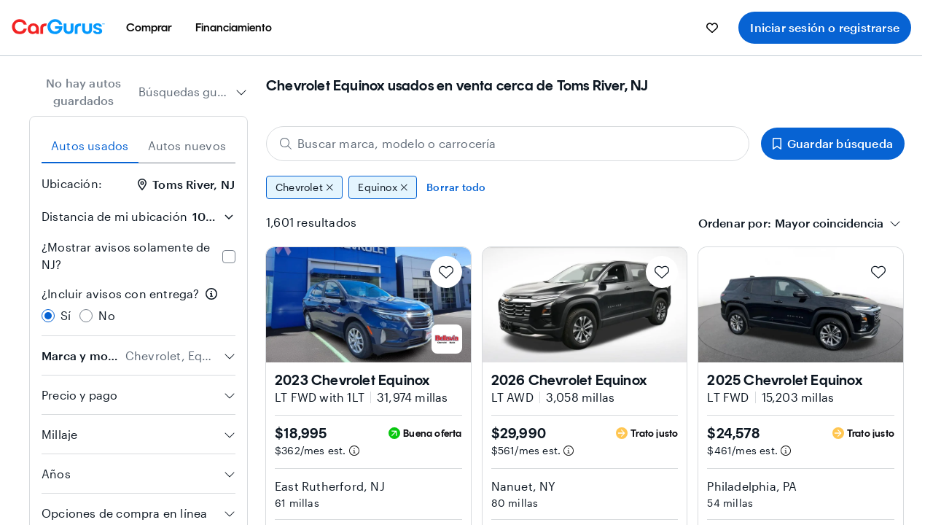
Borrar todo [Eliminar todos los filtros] (455, 187)
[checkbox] (228, 256)
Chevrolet (304, 187)
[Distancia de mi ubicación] (213, 216)
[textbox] (829, 223)
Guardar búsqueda (833, 143)
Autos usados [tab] (89, 145)
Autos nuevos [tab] (187, 145)
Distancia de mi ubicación (114, 216)
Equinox (382, 187)
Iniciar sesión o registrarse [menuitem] (824, 27)
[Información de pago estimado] (354, 450)
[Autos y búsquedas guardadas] (712, 27)
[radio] (48, 315)
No (106, 315)
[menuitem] (149, 27)
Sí (65, 315)
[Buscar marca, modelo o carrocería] (507, 143)
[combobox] (193, 92)
